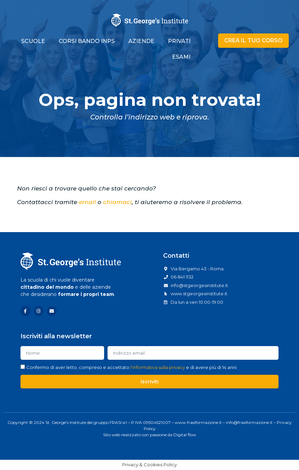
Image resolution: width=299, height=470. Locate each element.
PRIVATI (179, 41)
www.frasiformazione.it (198, 422)
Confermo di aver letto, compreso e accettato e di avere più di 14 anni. (132, 367)
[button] (253, 40)
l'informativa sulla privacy (157, 367)
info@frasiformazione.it (249, 422)
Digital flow (184, 434)
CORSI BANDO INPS (87, 41)
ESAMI (181, 57)
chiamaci (117, 202)
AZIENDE (141, 41)
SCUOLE (33, 41)
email (87, 202)
